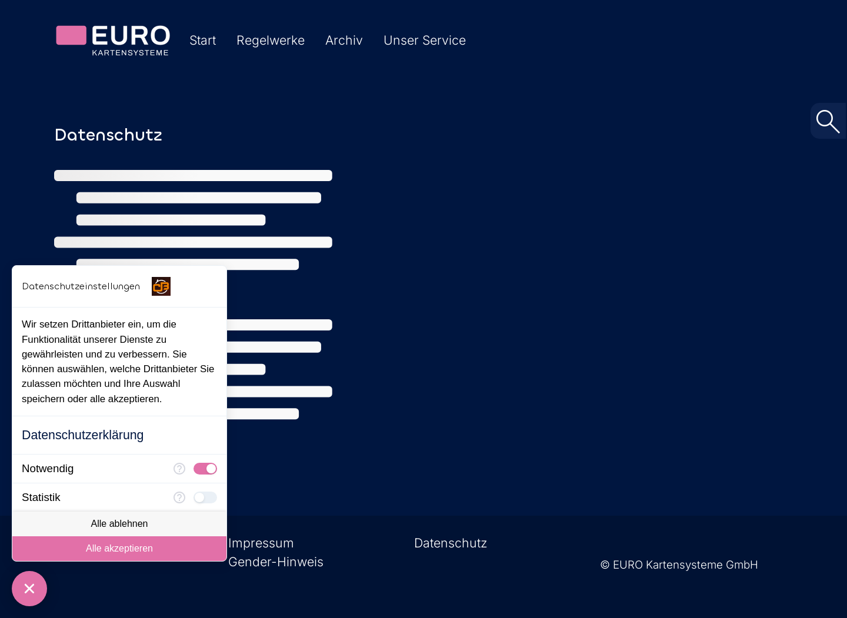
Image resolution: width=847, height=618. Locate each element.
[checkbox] (205, 469)
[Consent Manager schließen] (29, 588)
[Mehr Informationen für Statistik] (179, 497)
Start (202, 40)
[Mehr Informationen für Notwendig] (179, 468)
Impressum (261, 542)
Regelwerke (270, 40)
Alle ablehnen (119, 524)
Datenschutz (451, 542)
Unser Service (425, 40)
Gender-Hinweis (276, 561)
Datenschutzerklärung (83, 435)
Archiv (344, 40)
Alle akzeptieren (119, 548)
